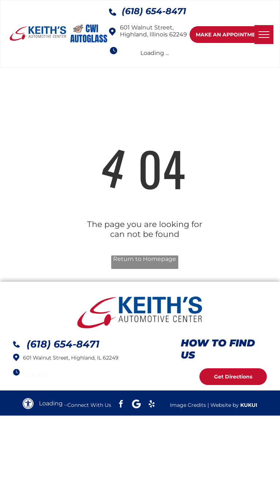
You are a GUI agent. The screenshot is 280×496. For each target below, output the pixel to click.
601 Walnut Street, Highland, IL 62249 (70, 357)
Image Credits (188, 405)
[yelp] (152, 405)
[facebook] (121, 405)
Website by (224, 405)
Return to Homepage (144, 258)
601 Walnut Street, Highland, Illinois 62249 (153, 31)
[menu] (263, 34)
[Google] (136, 405)
